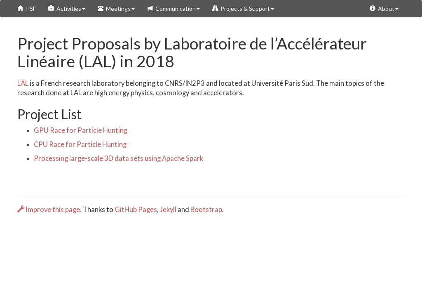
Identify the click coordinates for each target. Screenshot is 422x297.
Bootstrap (206, 209)
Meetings (116, 8)
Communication (173, 8)
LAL (22, 83)
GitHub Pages (136, 209)
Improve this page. (50, 209)
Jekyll (168, 209)
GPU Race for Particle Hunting (80, 130)
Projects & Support (243, 8)
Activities (66, 8)
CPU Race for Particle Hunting (80, 144)
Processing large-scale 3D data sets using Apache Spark (118, 158)
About (384, 8)
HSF (26, 8)
